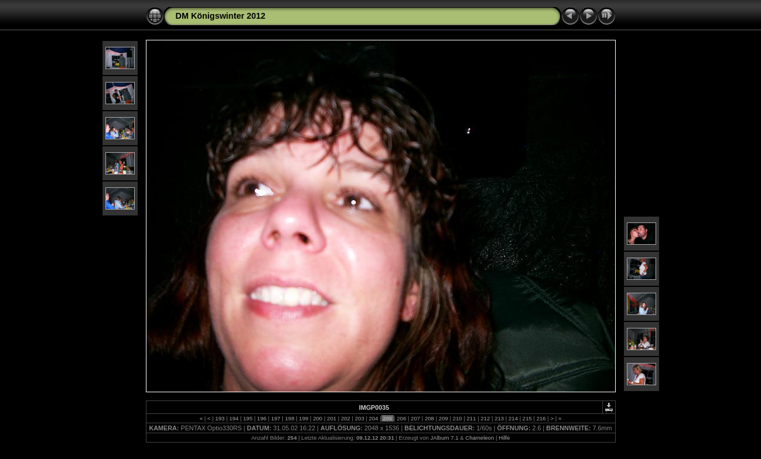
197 (275, 418)
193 (220, 418)
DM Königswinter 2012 (221, 15)
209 (443, 418)
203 (359, 418)
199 (304, 418)
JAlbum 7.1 (444, 437)
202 (345, 418)
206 (401, 418)
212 (485, 418)
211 (471, 418)
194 (233, 418)
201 (331, 418)
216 (541, 418)
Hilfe (504, 437)
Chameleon (479, 437)
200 (318, 418)
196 (261, 418)
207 (415, 418)
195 (247, 418)
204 (373, 418)
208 (429, 418)
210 (457, 418)
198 (290, 418)
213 (499, 418)
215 (527, 418)
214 (513, 418)
